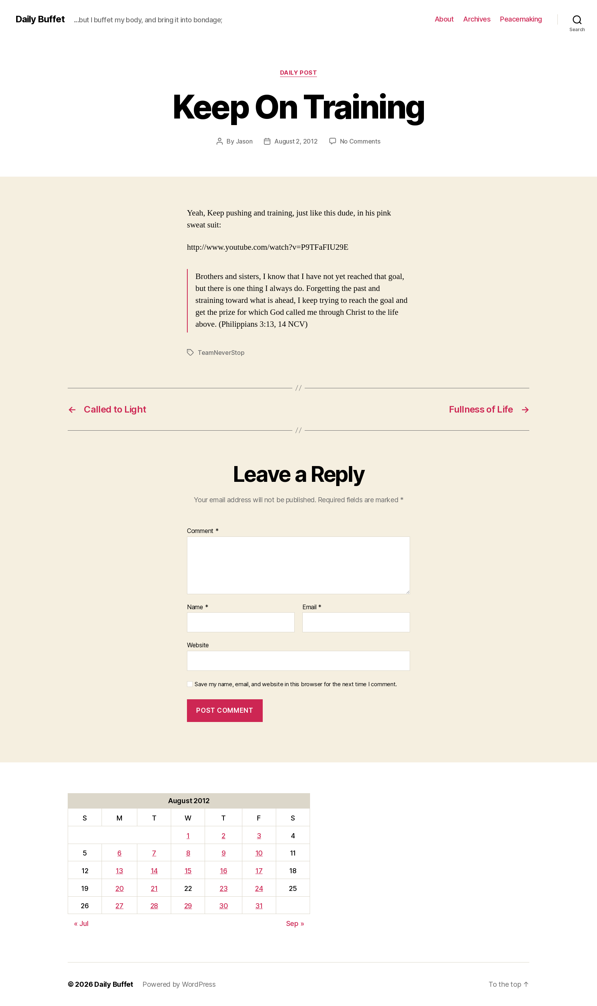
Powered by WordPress (179, 984)
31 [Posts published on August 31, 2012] (258, 906)
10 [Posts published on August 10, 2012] (259, 853)
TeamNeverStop (221, 352)
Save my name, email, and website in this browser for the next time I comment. (296, 684)
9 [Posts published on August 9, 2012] (224, 853)
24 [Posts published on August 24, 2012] (259, 888)
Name (197, 607)
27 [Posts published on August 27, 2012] (119, 906)
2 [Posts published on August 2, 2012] (223, 836)
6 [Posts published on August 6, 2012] (119, 853)
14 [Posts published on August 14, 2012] (154, 871)
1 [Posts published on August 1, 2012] (188, 836)
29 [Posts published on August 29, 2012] (188, 906)
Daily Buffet (40, 19)
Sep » (295, 923)
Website (198, 645)
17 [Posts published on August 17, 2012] (258, 871)
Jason (244, 141)
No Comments (360, 141)
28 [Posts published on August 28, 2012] (154, 906)
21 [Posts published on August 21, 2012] (154, 888)
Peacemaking (521, 19)
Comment (203, 531)
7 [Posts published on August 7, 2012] (154, 853)
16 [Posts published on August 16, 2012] (223, 871)
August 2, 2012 (295, 141)
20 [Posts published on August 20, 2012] (119, 888)
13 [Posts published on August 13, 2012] (119, 871)
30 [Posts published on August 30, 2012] (223, 906)
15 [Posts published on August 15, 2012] (188, 871)
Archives (476, 19)
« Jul (81, 923)
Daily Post (298, 72)
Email (312, 607)
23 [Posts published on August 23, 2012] (223, 888)
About (444, 19)
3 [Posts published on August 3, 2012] (259, 836)
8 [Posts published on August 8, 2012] (188, 853)
